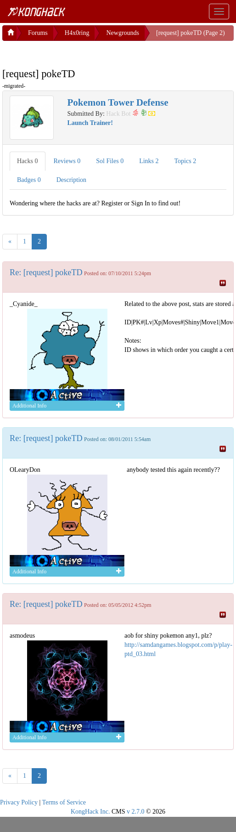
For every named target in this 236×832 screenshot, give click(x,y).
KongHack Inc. (90, 811)
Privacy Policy (19, 802)
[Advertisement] (75, 52)
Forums (38, 32)
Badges (29, 179)
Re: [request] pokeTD (46, 272)
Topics (185, 161)
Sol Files (110, 161)
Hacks (27, 161)
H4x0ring (77, 32)
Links (148, 161)
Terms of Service (64, 802)
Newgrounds (122, 32)
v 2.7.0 (136, 811)
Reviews (67, 161)
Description (71, 179)
